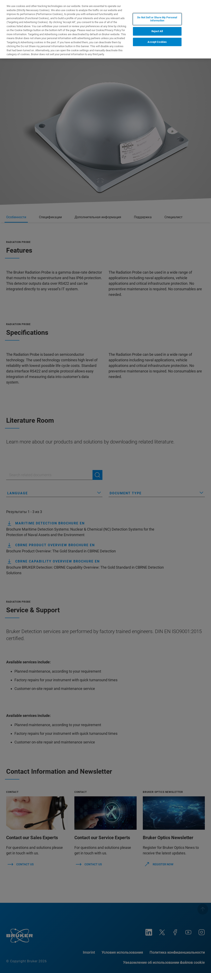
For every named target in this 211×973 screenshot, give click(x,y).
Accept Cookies (157, 41)
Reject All (157, 31)
